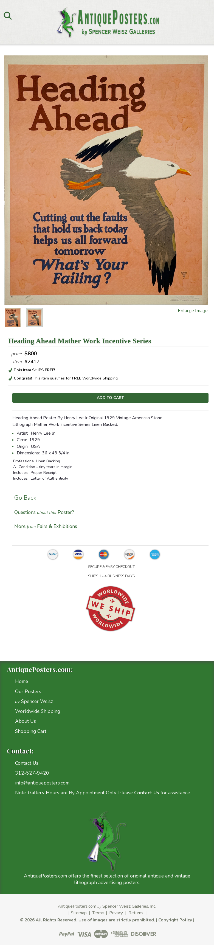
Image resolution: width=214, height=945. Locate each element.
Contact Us (26, 763)
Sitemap (79, 913)
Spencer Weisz (34, 701)
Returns (135, 913)
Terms (98, 913)
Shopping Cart (30, 731)
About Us (25, 721)
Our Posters (28, 691)
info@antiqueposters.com (42, 783)
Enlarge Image (193, 311)
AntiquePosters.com (77, 906)
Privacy (116, 913)
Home (21, 681)
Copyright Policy (175, 920)
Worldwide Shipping (37, 711)
